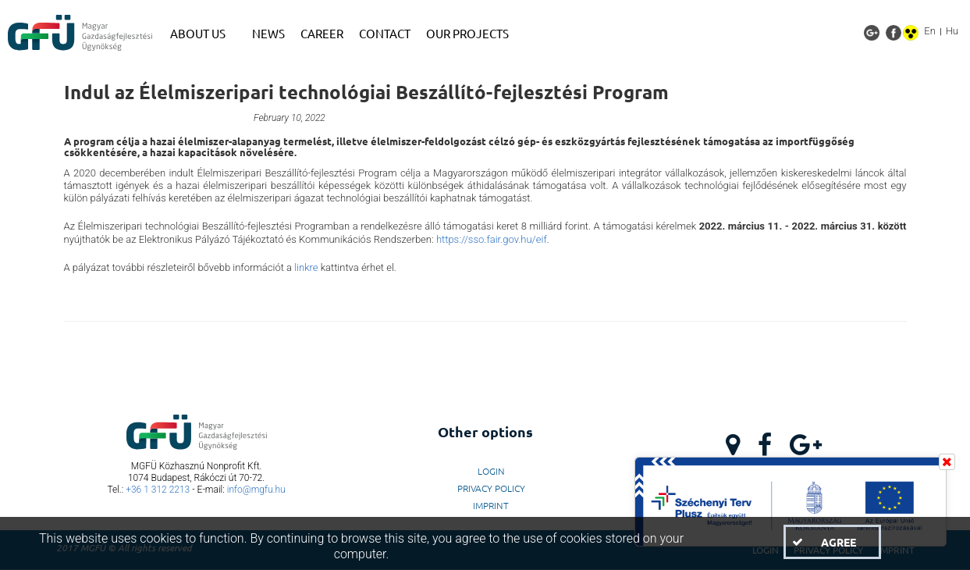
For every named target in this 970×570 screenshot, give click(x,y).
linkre (306, 267)
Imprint (491, 505)
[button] (831, 542)
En (930, 31)
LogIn (491, 471)
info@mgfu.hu (256, 489)
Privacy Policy (491, 488)
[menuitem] (203, 33)
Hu (952, 31)
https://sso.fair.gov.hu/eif (491, 239)
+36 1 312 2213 (158, 489)
